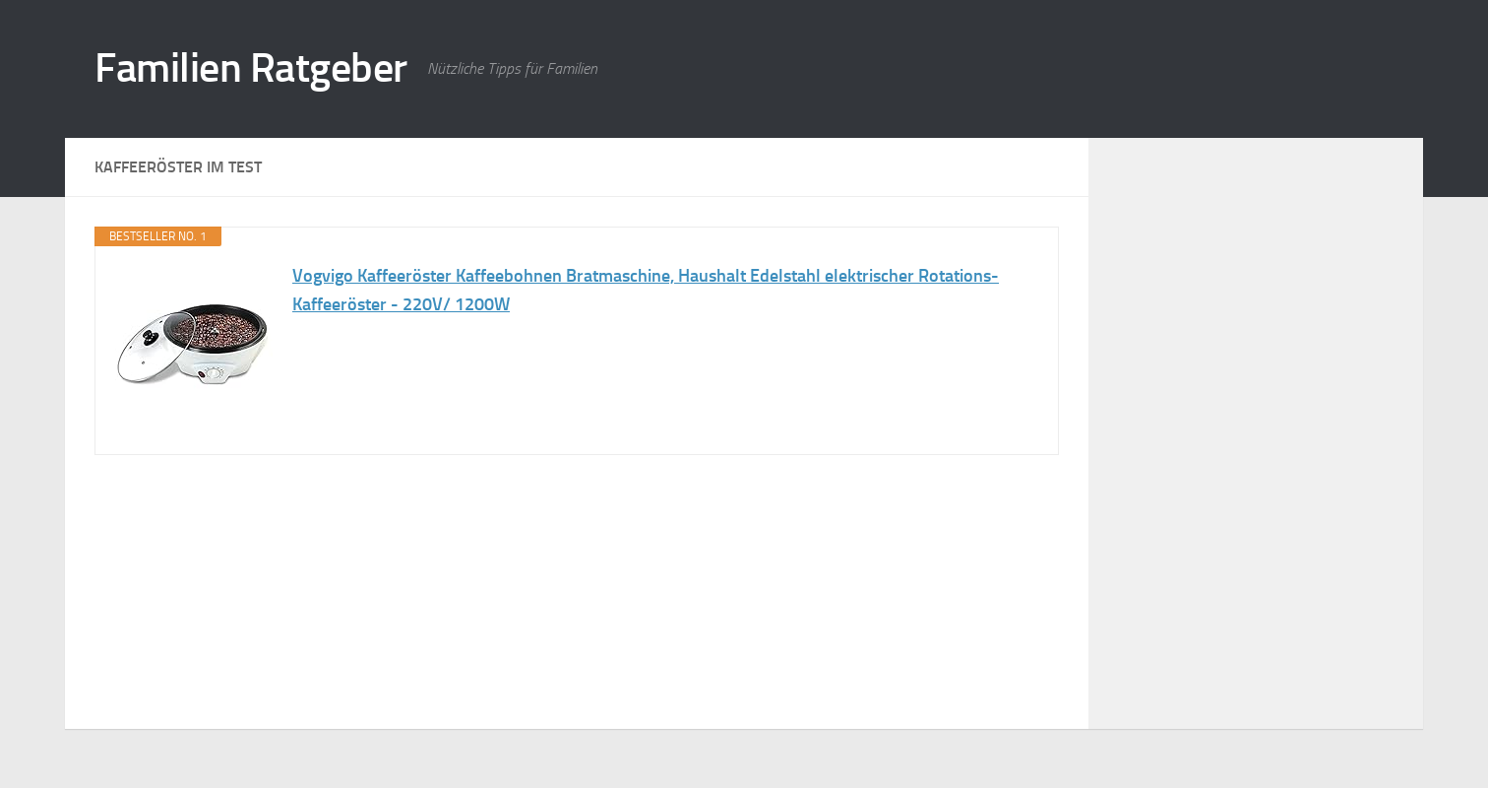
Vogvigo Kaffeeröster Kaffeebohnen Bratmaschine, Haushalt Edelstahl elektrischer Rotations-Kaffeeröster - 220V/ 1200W (645, 290)
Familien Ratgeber (250, 68)
